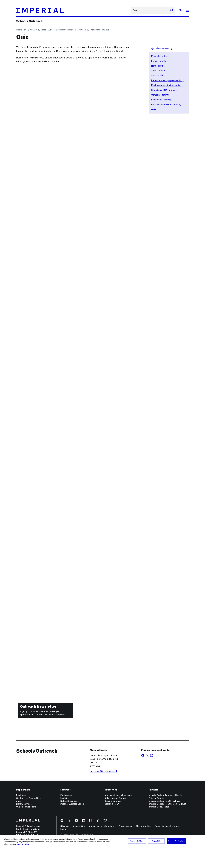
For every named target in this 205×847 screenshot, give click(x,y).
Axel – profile (157, 75)
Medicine (64, 798)
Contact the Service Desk (28, 798)
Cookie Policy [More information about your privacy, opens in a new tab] (23, 844)
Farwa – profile (158, 61)
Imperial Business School (72, 804)
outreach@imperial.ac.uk (104, 771)
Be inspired (34, 30)
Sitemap (64, 826)
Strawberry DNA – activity (164, 90)
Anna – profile (158, 70)
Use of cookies (143, 826)
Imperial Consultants (159, 806)
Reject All (156, 841)
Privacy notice (125, 826)
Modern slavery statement (102, 826)
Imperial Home (22, 30)
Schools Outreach (29, 21)
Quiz (107, 30)
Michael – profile (159, 56)
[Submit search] (171, 10)
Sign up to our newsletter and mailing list (40, 711)
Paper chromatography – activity (167, 80)
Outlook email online (26, 806)
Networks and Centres (115, 798)
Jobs (18, 801)
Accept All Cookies (176, 841)
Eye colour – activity (161, 99)
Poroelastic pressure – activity (166, 104)
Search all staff (111, 804)
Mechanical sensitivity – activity (167, 85)
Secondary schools (65, 30)
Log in (63, 829)
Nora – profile (157, 65)
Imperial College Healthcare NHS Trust (167, 804)
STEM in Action (81, 30)
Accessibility (78, 826)
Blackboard (21, 795)
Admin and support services (118, 795)
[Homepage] (72, 10)
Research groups (112, 801)
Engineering (66, 795)
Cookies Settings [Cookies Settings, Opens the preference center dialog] (136, 841)
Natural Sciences (68, 801)
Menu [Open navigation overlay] (184, 10)
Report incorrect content (167, 826)
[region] (102, 841)
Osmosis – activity (160, 95)
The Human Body (97, 30)
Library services (24, 804)
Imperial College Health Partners (164, 801)
